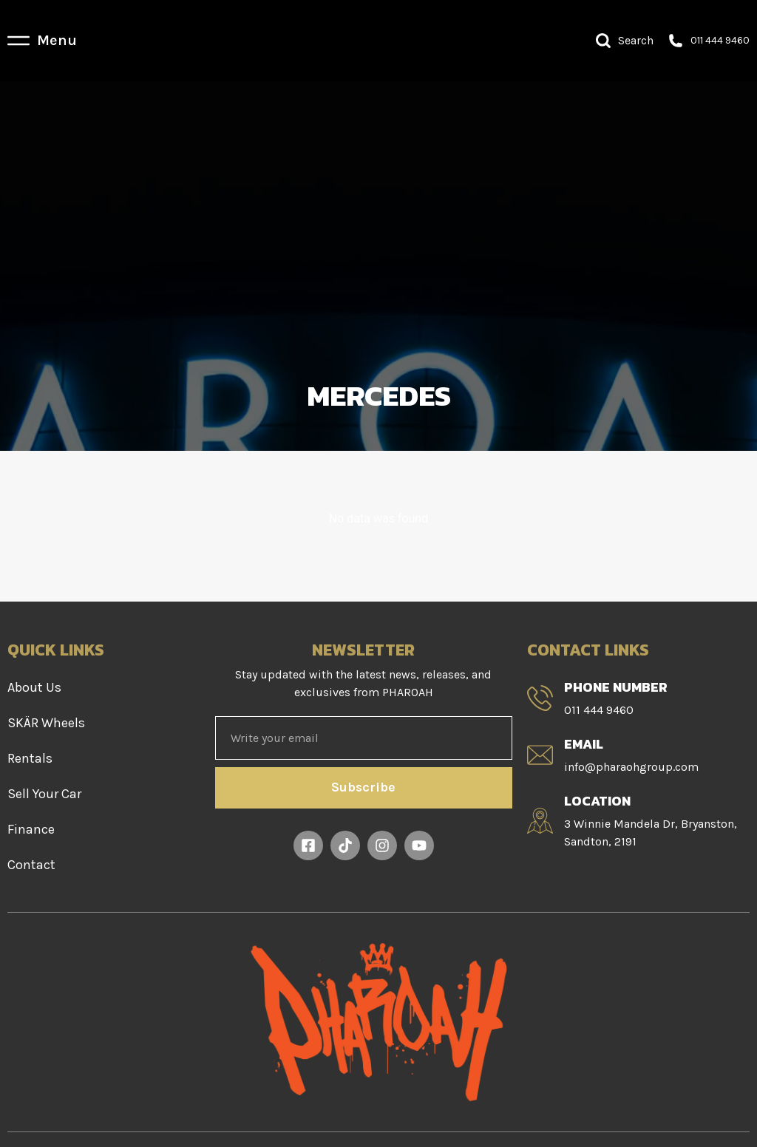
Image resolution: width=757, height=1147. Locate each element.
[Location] (540, 821)
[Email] (540, 755)
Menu (57, 40)
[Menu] (18, 41)
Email (583, 744)
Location (597, 801)
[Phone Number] (540, 698)
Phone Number (616, 687)
